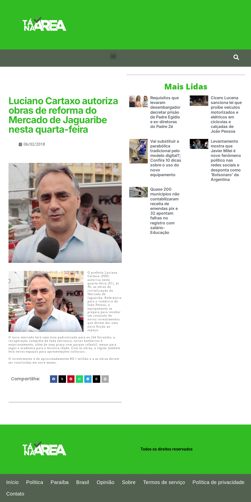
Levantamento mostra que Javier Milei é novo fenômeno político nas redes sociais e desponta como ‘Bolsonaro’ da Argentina (226, 160)
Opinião (105, 482)
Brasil (82, 482)
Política (34, 482)
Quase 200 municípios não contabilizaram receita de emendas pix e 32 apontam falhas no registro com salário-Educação (165, 211)
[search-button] (236, 57)
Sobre (129, 482)
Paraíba (60, 482)
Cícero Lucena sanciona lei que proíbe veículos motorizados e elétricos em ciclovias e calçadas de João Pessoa (226, 114)
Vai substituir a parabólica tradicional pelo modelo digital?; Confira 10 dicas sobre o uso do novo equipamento (165, 158)
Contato (15, 494)
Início (12, 482)
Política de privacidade (218, 482)
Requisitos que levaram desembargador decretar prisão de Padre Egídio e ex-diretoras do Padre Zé (165, 112)
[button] (113, 56)
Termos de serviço (164, 482)
